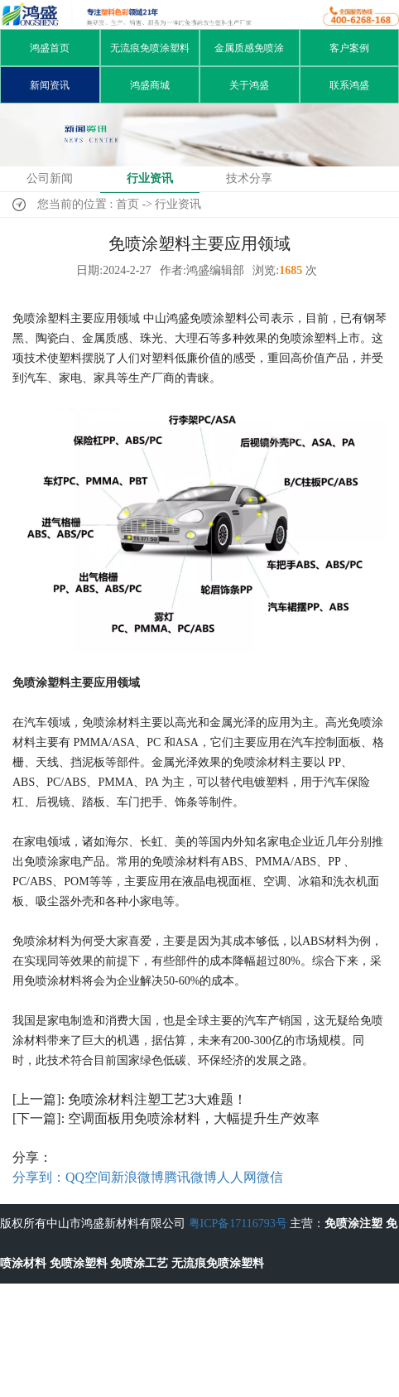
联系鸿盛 (349, 85)
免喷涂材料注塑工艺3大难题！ (157, 1099)
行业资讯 (150, 178)
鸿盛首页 (50, 48)
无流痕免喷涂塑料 (150, 48)
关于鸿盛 (249, 85)
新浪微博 (137, 1177)
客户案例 (349, 48)
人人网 (237, 1177)
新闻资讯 (50, 85)
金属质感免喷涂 (249, 48)
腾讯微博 (190, 1177)
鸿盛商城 (150, 85)
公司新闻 (49, 178)
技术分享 (249, 178)
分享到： (38, 1177)
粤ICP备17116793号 (238, 1223)
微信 (270, 1177)
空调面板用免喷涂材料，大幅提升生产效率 (194, 1118)
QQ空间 (88, 1177)
